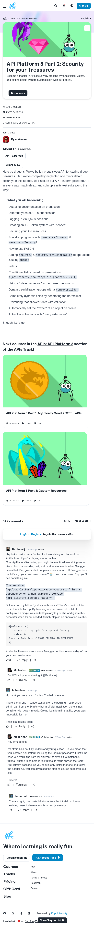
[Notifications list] (63, 5)
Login (23, 534)
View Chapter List (52, 920)
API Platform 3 (14, 155)
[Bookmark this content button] (87, 28)
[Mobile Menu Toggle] (4, 6)
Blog (7, 896)
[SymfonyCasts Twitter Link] (16, 913)
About (34, 872)
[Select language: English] (86, 18)
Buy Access (18, 93)
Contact (34, 888)
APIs (13, 18)
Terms (34, 877)
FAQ (33, 867)
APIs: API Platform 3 (55, 344)
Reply (22, 660)
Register (37, 534)
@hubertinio (20, 741)
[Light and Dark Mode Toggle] (72, 5)
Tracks (9, 874)
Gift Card (11, 889)
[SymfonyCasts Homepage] (14, 5)
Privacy (43, 877)
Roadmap (36, 883)
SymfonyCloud (33, 921)
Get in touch (17, 857)
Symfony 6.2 (12, 164)
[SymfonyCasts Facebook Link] (24, 913)
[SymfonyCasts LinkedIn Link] (32, 913)
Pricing (9, 881)
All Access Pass (48, 857)
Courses (10, 866)
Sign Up (83, 5)
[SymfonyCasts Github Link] (7, 913)
